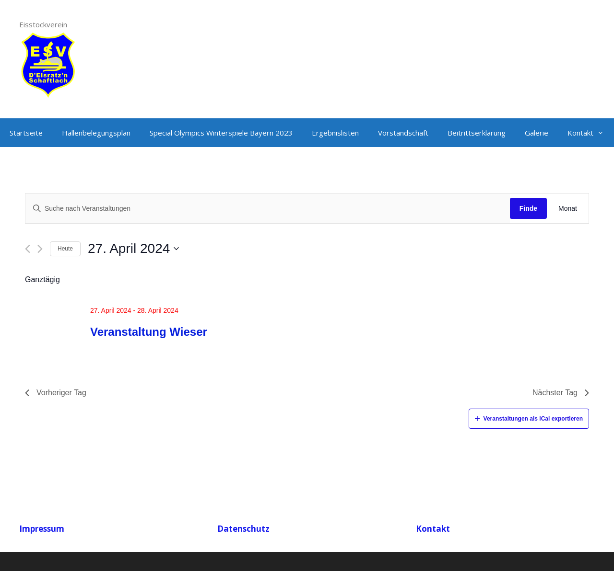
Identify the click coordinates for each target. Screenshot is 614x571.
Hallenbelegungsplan (96, 132)
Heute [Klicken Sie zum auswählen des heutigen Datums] (65, 248)
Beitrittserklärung (477, 132)
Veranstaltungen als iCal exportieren (529, 418)
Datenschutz (243, 528)
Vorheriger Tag (55, 392)
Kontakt (590, 132)
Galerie (536, 132)
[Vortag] (27, 248)
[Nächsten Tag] (40, 248)
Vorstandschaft (403, 132)
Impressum (41, 528)
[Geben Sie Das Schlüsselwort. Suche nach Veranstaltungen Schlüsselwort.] (267, 209)
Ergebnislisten (335, 132)
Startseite (26, 132)
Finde (528, 208)
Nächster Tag (560, 392)
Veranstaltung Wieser (148, 331)
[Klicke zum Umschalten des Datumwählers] (133, 248)
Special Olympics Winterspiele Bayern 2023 (221, 132)
